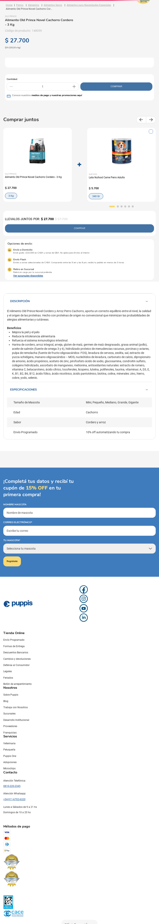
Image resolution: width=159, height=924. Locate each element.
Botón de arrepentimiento (17, 684)
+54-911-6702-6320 (14, 799)
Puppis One (9, 756)
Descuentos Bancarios (15, 652)
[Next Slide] (151, 119)
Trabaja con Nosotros (15, 707)
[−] (11, 86)
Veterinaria (9, 743)
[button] (112, 206)
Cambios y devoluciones (17, 658)
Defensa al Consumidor (16, 665)
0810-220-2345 (11, 786)
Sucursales (9, 713)
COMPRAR (116, 86)
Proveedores (10, 726)
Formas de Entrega (14, 646)
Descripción (79, 301)
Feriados (8, 677)
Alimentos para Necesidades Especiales (89, 5)
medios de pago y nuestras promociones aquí (56, 95)
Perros (19, 5)
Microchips (9, 768)
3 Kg (11, 195)
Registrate (12, 561)
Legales (7, 671)
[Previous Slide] (141, 119)
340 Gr (96, 196)
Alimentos (33, 5)
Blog (5, 701)
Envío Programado (13, 639)
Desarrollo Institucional (16, 720)
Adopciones (10, 762)
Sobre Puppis (10, 694)
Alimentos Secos (53, 5)
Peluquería (9, 749)
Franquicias (10, 732)
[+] (74, 86)
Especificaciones (79, 390)
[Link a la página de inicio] (9, 5)
